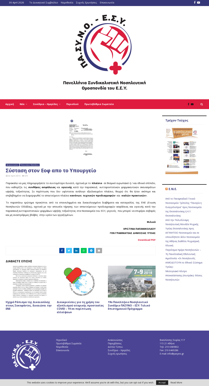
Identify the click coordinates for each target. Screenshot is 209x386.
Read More (176, 382)
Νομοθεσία (67, 2)
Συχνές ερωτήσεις (117, 353)
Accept (162, 382)
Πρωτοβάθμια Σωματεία (99, 104)
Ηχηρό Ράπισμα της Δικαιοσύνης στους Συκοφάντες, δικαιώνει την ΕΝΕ (29, 305)
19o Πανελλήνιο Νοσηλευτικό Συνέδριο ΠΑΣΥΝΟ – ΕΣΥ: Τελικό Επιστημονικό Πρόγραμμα (129, 305)
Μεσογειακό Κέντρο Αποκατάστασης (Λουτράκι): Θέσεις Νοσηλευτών (183, 275)
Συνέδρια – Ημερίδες (45, 104)
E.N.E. (173, 189)
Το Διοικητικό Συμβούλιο (43, 2)
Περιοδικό (72, 104)
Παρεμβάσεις (114, 343)
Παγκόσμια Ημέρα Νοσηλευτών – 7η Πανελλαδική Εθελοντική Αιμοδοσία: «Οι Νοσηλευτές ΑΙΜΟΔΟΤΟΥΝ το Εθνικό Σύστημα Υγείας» (183, 258)
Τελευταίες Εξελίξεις (30, 165)
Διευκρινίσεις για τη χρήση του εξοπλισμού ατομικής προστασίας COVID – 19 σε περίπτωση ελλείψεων (80, 307)
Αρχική (9, 104)
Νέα (22, 104)
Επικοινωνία (107, 2)
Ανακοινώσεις (13, 165)
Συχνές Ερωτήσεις (86, 2)
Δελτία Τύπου (115, 346)
